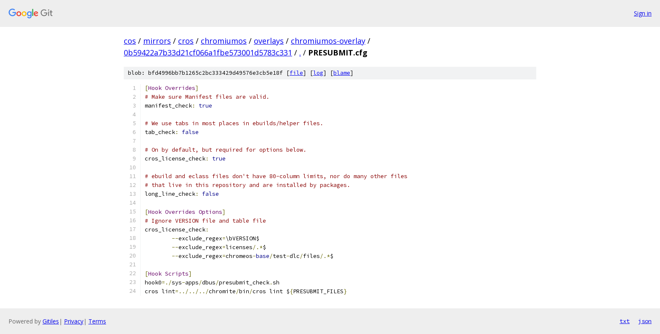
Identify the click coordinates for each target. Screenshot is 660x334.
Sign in (643, 13)
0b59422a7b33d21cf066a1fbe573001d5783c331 (208, 52)
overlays (269, 41)
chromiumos (224, 41)
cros (186, 41)
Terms (97, 321)
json (645, 321)
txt (625, 321)
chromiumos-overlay (328, 41)
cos (130, 41)
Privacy (73, 321)
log (318, 72)
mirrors (157, 41)
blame (341, 72)
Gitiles (51, 321)
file (296, 72)
